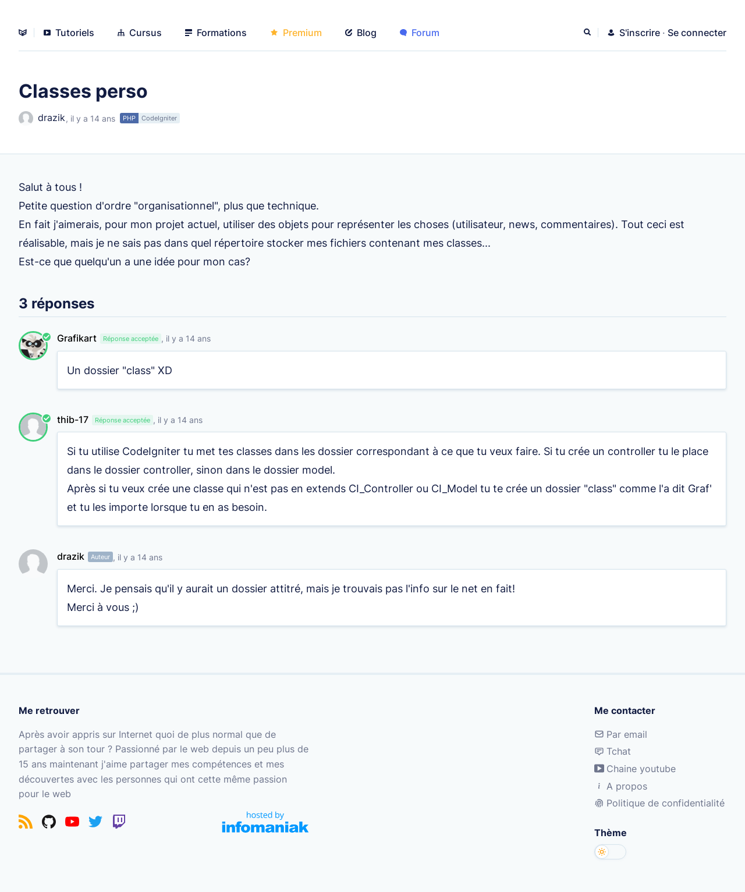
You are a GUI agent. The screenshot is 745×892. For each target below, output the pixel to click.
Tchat (612, 751)
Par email (620, 734)
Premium (296, 32)
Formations (216, 32)
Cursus (140, 32)
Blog (361, 32)
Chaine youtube (635, 768)
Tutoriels (69, 32)
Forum (419, 32)
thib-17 (72, 419)
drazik (42, 118)
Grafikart (77, 338)
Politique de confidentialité (659, 803)
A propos (620, 786)
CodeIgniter (159, 118)
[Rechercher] (588, 32)
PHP (129, 118)
